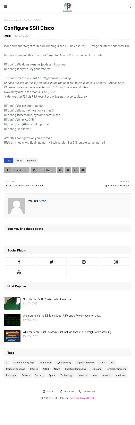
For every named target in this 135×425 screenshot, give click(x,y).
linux (94, 375)
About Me (66, 391)
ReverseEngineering (116, 368)
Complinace (45, 362)
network (17, 20)
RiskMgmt (11, 375)
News (57, 368)
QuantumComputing (75, 368)
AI (7, 362)
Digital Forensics (85, 362)
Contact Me (86, 391)
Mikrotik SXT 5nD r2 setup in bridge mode (47, 299)
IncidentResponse (15, 368)
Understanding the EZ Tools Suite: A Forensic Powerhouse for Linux (62, 315)
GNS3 (102, 362)
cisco (19, 160)
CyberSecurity (64, 362)
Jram (7, 35)
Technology (66, 375)
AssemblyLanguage (23, 362)
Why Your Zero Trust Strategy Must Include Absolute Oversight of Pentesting (67, 332)
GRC (112, 362)
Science (26, 375)
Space (52, 375)
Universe (82, 375)
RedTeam (96, 368)
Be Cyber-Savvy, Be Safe (82, 397)
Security (39, 375)
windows (120, 375)
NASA (46, 368)
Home (7, 20)
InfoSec (34, 368)
